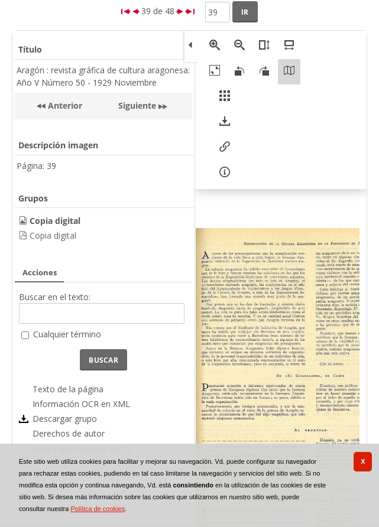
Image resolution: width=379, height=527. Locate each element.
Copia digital (53, 235)
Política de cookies (97, 508)
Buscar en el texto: (54, 296)
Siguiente (137, 105)
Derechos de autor (69, 433)
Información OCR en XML (81, 403)
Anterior (64, 105)
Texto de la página (68, 389)
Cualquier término (67, 334)
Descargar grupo (65, 418)
